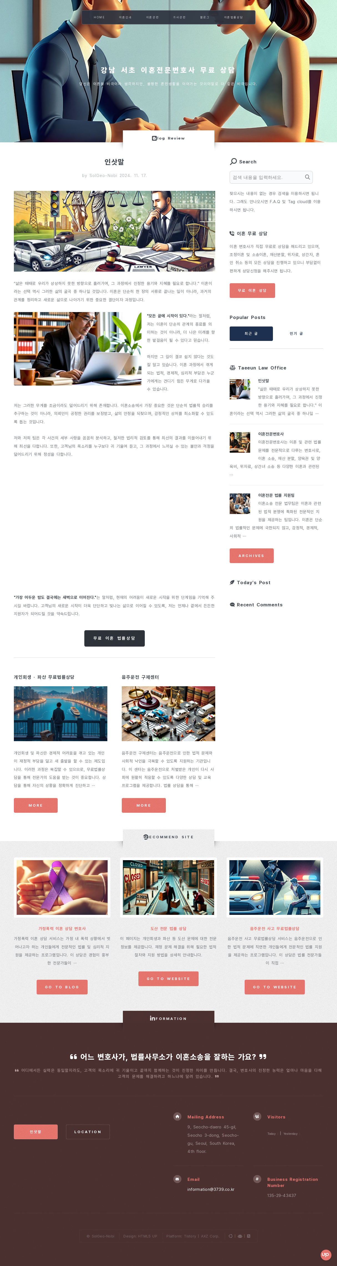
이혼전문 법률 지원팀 (276, 495)
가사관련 (179, 17)
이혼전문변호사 (271, 434)
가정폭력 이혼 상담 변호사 (62, 928)
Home (99, 17)
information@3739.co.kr (210, 1189)
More (36, 805)
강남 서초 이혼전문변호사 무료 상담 (168, 70)
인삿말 (263, 380)
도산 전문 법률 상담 (169, 928)
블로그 (205, 17)
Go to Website (169, 978)
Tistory (190, 1236)
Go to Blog (62, 987)
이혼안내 (125, 17)
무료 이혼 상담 (252, 290)
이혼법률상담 (233, 17)
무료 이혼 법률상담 (114, 638)
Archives (252, 555)
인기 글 (296, 333)
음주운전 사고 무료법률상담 (275, 928)
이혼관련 (152, 17)
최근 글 (251, 333)
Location (88, 1132)
